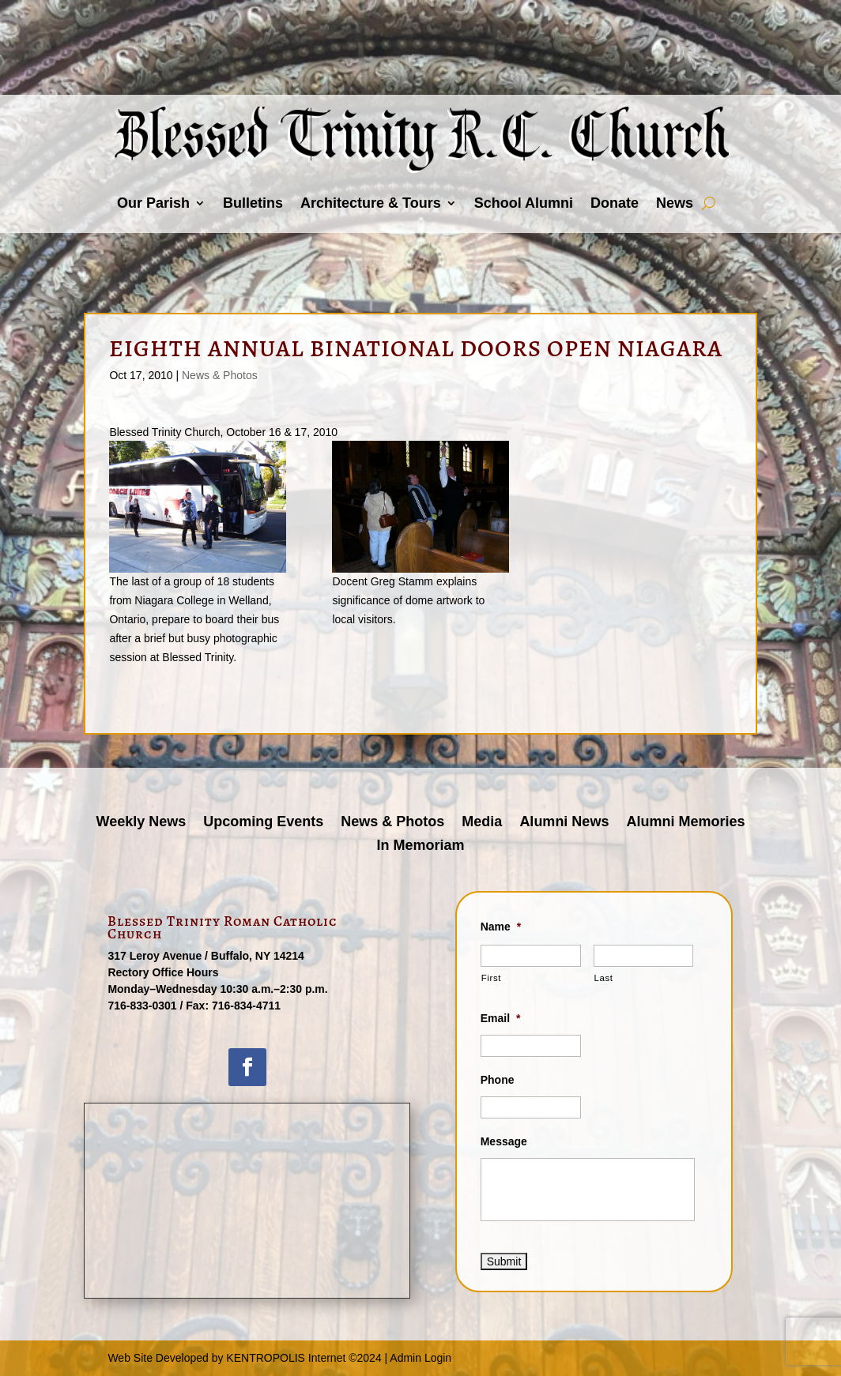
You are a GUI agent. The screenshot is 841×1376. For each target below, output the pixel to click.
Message (504, 1141)
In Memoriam (420, 846)
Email (501, 1018)
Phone (498, 1079)
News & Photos (220, 375)
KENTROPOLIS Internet (285, 1358)
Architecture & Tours (370, 203)
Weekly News (141, 822)
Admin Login (420, 1358)
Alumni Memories (685, 822)
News (674, 203)
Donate (614, 203)
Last (603, 978)
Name (501, 926)
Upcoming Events (263, 822)
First (491, 978)
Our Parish (153, 203)
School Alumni (523, 203)
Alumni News (564, 822)
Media (482, 822)
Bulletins (253, 203)
